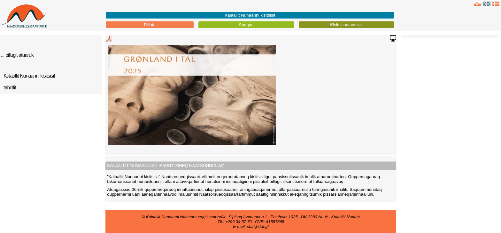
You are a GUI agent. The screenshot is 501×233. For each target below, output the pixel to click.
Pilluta (150, 24)
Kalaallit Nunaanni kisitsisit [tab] (29, 76)
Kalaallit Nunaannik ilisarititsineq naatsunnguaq (165, 165)
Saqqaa (246, 24)
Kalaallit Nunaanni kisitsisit (250, 15)
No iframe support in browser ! (250, 98)
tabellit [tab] (10, 87)
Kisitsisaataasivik (346, 24)
